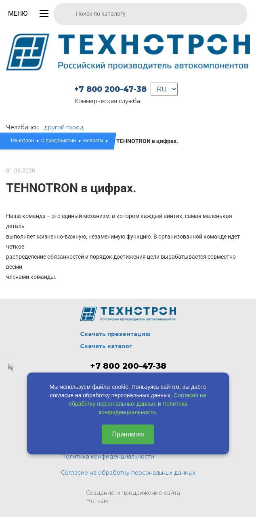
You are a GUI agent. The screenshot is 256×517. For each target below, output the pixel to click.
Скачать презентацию (115, 334)
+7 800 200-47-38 (110, 89)
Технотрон (22, 140)
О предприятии (58, 140)
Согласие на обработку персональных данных (128, 472)
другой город (64, 127)
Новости (93, 140)
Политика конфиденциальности (107, 456)
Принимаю (128, 434)
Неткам (97, 501)
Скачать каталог (106, 346)
